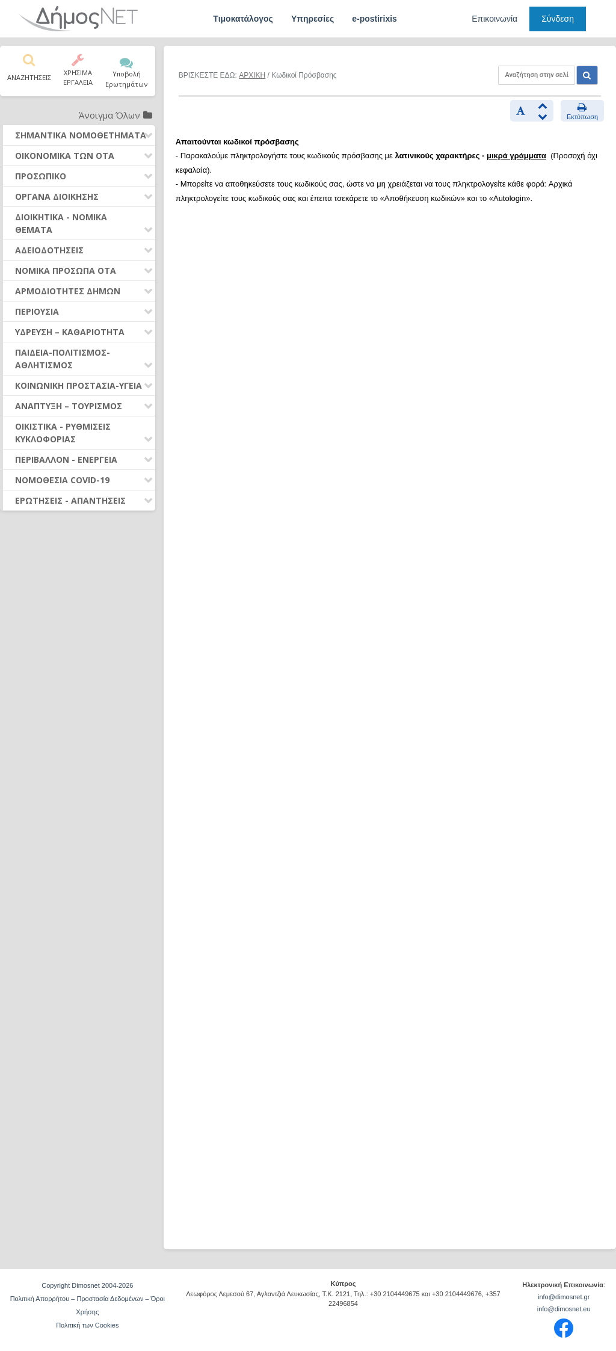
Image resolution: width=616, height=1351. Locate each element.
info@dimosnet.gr (564, 1296)
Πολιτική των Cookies (87, 1325)
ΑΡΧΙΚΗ (252, 75)
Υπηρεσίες (312, 18)
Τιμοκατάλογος (243, 18)
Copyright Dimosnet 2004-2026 (87, 1285)
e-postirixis (374, 18)
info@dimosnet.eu (564, 1308)
